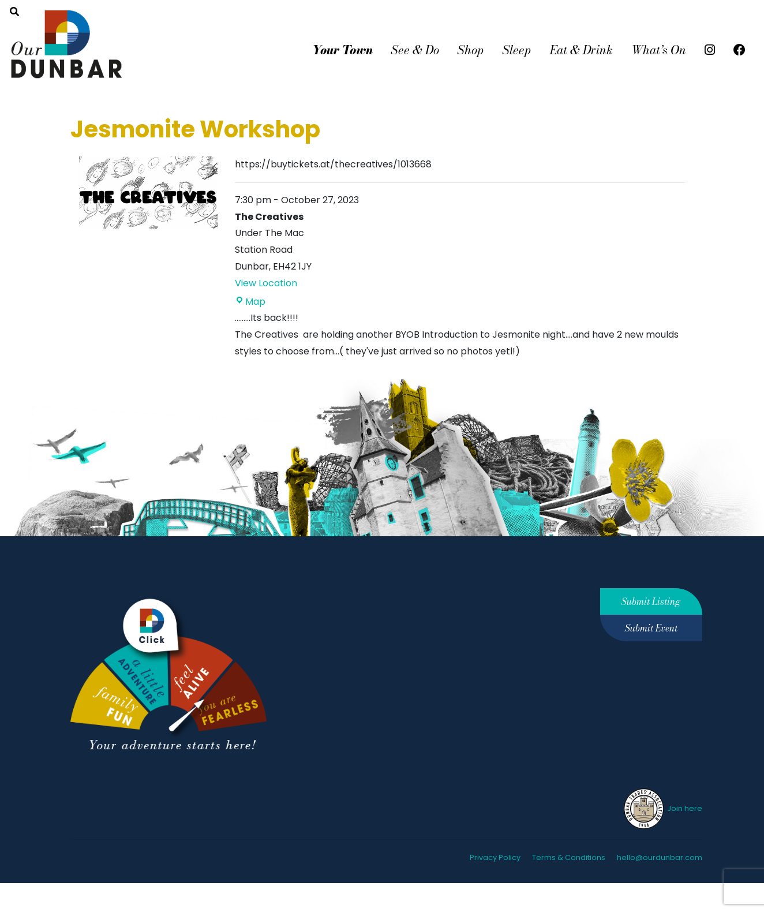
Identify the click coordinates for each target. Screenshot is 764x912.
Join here (662, 808)
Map (250, 301)
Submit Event (651, 628)
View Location (266, 283)
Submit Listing (650, 601)
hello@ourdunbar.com (659, 857)
